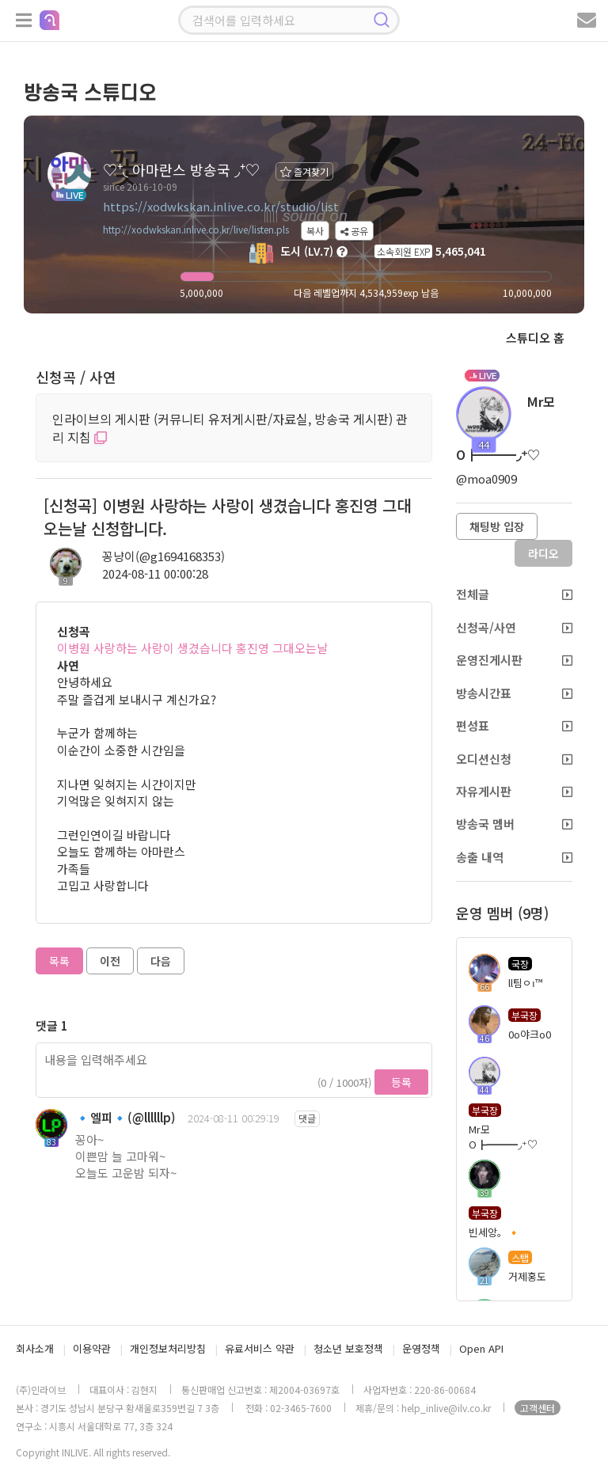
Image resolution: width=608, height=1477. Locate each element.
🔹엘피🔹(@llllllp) (125, 1117)
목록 (59, 961)
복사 (315, 230)
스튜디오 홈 (535, 337)
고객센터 (537, 1407)
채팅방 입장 (496, 526)
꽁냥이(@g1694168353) (163, 556)
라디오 (543, 553)
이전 (110, 961)
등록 (401, 1082)
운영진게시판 (514, 659)
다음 (160, 961)
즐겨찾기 (304, 171)
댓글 (307, 1118)
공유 (354, 230)
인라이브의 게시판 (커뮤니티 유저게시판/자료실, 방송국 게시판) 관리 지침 (230, 427)
